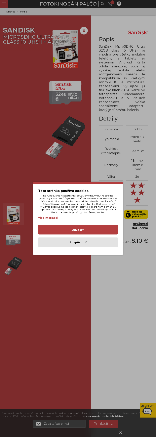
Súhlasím (78, 229)
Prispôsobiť (78, 242)
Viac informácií (48, 217)
